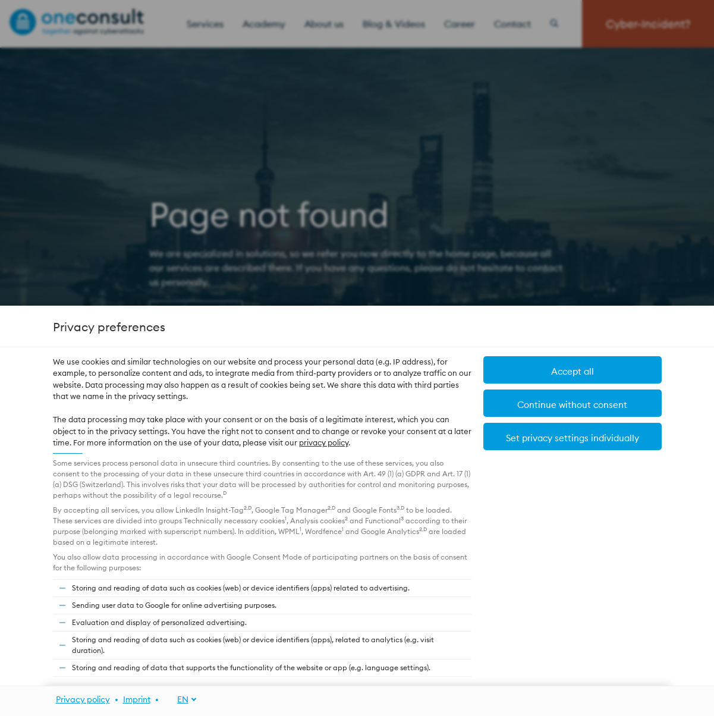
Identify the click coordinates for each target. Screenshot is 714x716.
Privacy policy (83, 699)
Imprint (136, 699)
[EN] (180, 699)
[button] (572, 436)
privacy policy (323, 442)
